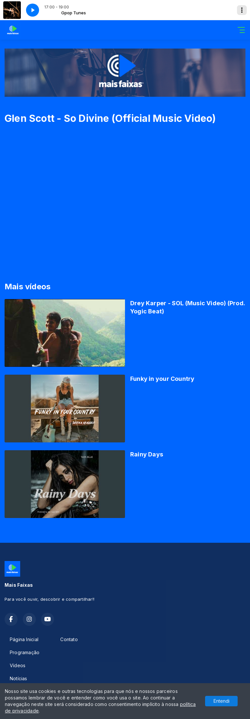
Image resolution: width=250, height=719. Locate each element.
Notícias (18, 678)
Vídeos (17, 665)
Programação (24, 652)
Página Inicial (24, 639)
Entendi (221, 701)
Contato (68, 639)
